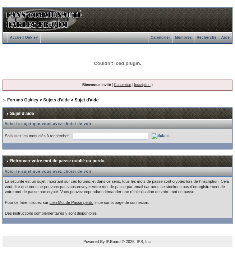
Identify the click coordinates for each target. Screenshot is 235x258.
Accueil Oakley (24, 37)
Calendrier (160, 37)
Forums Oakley (22, 99)
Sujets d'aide (56, 99)
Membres (183, 37)
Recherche (207, 37)
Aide (225, 37)
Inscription (142, 85)
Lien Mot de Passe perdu (71, 202)
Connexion (122, 85)
